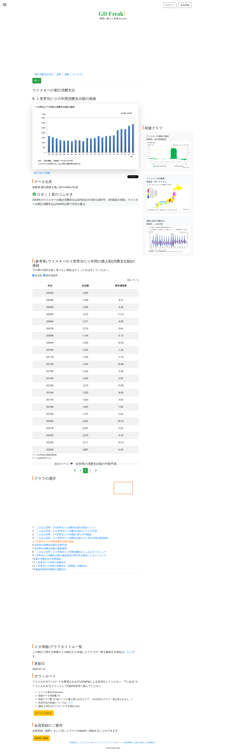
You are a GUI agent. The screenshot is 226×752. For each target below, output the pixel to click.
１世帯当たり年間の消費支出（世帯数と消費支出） (62, 566)
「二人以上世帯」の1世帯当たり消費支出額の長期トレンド (65, 527)
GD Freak (112, 13)
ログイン (170, 5)
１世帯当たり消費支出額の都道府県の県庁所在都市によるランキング (70, 555)
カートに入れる (43, 713)
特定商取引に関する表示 (134, 742)
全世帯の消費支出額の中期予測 (50, 545)
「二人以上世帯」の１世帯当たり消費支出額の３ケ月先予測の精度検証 (71, 538)
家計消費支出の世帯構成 (48, 559)
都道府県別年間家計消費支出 (50, 569)
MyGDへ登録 (41, 738)
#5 (36, 80)
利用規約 (150, 742)
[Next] (96, 471)
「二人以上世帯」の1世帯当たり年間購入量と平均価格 (62, 534)
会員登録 (185, 5)
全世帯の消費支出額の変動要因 (50, 548)
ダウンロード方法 (42, 173)
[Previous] (75, 471)
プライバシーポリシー (112, 742)
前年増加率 (51, 275)
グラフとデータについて (89, 742)
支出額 (37, 275)
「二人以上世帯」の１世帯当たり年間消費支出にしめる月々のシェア (70, 552)
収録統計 (73, 742)
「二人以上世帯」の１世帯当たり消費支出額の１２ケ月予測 (65, 531)
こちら (128, 652)
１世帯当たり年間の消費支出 (50, 562)
